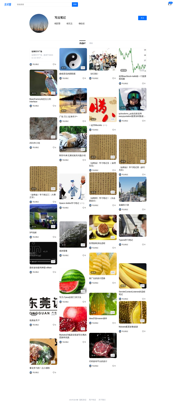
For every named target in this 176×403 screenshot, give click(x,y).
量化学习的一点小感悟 (38, 376)
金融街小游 (123, 204)
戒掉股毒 (62, 259)
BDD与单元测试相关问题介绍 (70, 164)
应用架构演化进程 (95, 243)
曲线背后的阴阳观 (65, 78)
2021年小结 (34, 156)
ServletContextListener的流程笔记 (132, 291)
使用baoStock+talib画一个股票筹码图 (132, 77)
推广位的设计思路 (95, 283)
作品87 (82, 43)
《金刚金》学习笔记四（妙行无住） (132, 167)
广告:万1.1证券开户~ (67, 116)
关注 (142, 18)
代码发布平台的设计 (96, 361)
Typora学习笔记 (125, 253)
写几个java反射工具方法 (68, 297)
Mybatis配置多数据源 (127, 340)
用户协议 (92, 399)
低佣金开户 (34, 329)
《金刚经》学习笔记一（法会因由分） (101, 204)
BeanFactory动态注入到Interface (42, 107)
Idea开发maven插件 (96, 323)
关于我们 (101, 399)
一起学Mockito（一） (97, 125)
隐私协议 (84, 399)
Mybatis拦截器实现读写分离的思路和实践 (73, 335)
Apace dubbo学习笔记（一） (70, 211)
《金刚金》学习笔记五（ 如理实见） (102, 162)
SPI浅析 (32, 232)
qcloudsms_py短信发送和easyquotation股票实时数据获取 (131, 128)
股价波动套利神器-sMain (39, 281)
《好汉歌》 (93, 87)
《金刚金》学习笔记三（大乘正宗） (43, 194)
